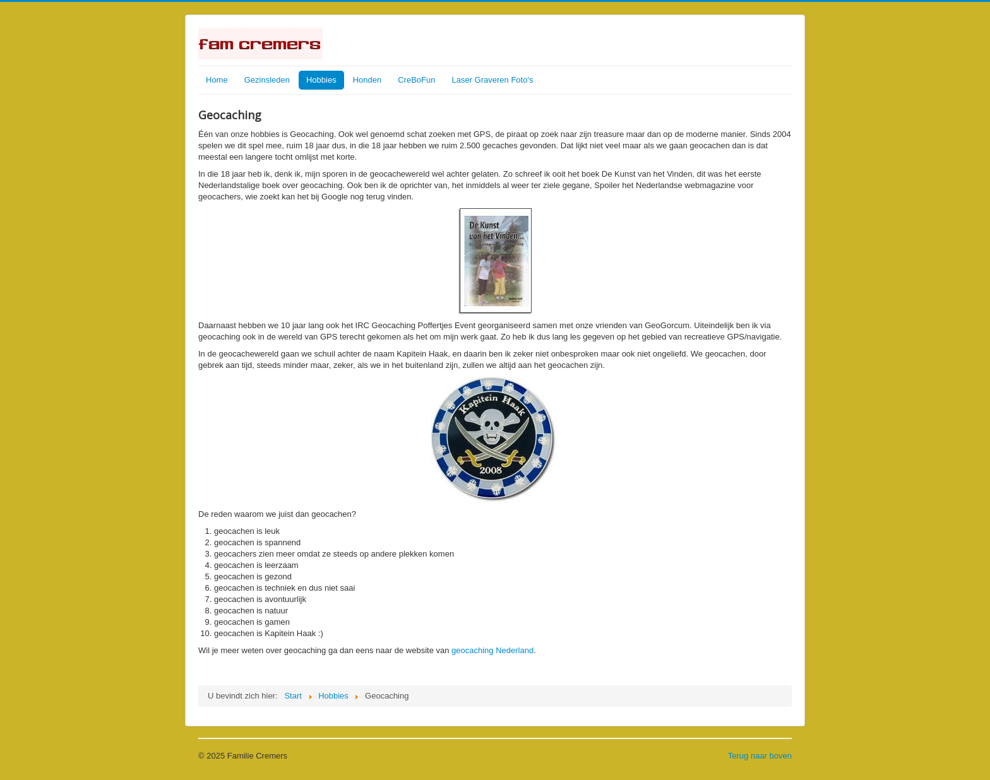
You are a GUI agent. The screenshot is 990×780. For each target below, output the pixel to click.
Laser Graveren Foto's (492, 80)
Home (217, 80)
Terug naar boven (760, 755)
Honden (367, 80)
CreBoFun (416, 80)
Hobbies (321, 80)
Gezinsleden (267, 80)
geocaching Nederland (492, 650)
